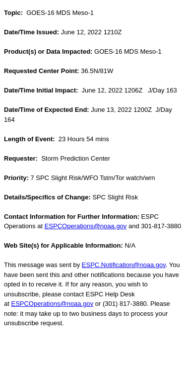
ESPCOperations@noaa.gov (86, 226)
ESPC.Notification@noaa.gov (124, 265)
